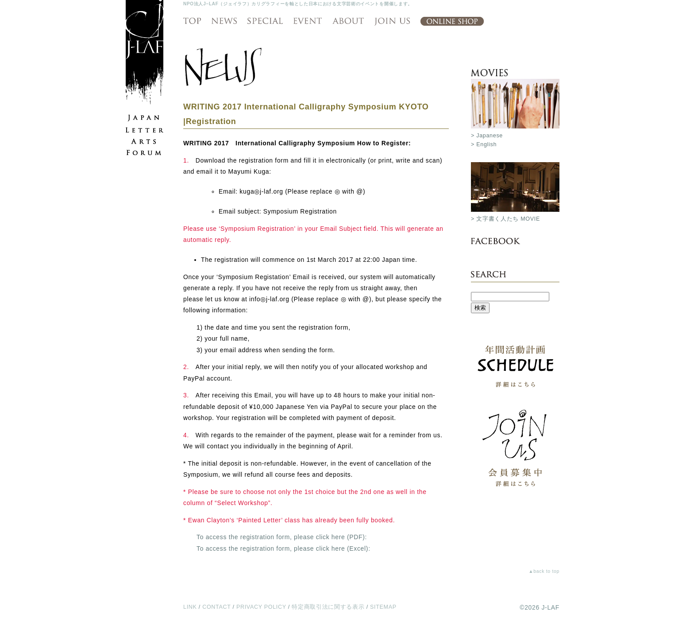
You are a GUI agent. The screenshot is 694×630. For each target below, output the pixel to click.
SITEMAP (383, 607)
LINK (190, 607)
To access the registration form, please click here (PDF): (282, 537)
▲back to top (543, 571)
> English (484, 144)
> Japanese (487, 135)
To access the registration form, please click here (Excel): (283, 548)
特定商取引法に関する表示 (328, 607)
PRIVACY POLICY (261, 607)
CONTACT (216, 607)
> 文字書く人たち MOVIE (505, 219)
